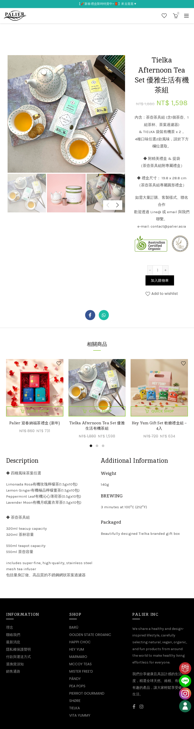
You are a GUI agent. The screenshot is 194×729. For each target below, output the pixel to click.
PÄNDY (75, 678)
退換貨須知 (15, 664)
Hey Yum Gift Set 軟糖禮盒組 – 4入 (159, 426)
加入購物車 (160, 280)
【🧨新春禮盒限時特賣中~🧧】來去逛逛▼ (112, 4)
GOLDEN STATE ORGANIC (90, 634)
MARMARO (78, 656)
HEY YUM (76, 649)
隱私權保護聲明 (18, 649)
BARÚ (73, 627)
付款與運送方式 (18, 656)
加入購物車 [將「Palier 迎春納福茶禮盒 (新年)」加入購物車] (38, 411)
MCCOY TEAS (80, 664)
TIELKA (74, 708)
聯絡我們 (13, 634)
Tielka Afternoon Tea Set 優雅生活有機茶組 (97, 426)
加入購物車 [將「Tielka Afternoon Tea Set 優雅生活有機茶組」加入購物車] (100, 411)
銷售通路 (13, 671)
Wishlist (164, 15)
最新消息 (13, 642)
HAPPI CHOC (80, 642)
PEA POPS (77, 686)
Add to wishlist (164, 293)
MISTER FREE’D (81, 671)
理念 (9, 627)
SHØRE (75, 700)
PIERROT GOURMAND (86, 693)
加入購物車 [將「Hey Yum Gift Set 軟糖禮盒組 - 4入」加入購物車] (163, 411)
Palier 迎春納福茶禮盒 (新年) (34, 423)
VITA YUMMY (79, 715)
